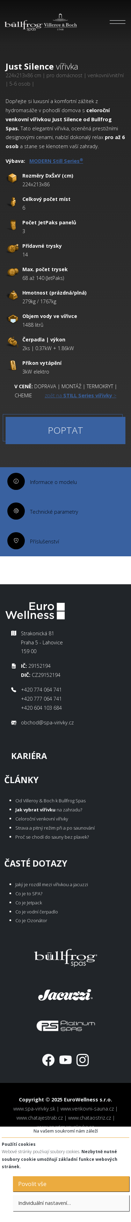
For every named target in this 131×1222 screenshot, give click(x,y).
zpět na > (80, 395)
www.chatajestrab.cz (39, 1117)
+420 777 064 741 (41, 698)
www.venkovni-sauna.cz (87, 1108)
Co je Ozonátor (31, 920)
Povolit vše (32, 1184)
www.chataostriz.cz (89, 1117)
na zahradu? (48, 810)
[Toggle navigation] (117, 22)
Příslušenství (44, 541)
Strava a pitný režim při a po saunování (55, 828)
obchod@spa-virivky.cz (47, 722)
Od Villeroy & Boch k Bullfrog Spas (50, 800)
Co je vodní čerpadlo (36, 912)
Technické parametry (54, 511)
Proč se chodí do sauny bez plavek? (52, 837)
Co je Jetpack (28, 902)
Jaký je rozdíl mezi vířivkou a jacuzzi (51, 884)
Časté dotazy (35, 863)
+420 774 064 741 (41, 689)
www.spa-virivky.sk (34, 1108)
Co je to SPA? (28, 893)
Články (21, 780)
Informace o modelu (53, 482)
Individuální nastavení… (44, 1203)
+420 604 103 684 (41, 707)
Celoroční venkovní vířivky (41, 819)
